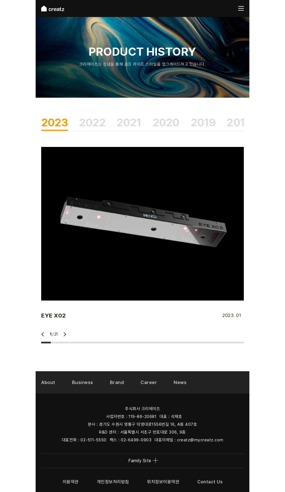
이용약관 (71, 481)
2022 (92, 122)
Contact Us (209, 481)
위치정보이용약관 (163, 481)
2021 (129, 122)
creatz (52, 8)
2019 (203, 122)
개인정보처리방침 (113, 481)
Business (82, 382)
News (180, 382)
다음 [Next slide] (64, 334)
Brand (117, 382)
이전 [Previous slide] (42, 334)
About (48, 382)
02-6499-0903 (136, 439)
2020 (166, 122)
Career (149, 382)
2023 (54, 122)
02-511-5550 (93, 439)
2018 (239, 122)
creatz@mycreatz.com (200, 439)
